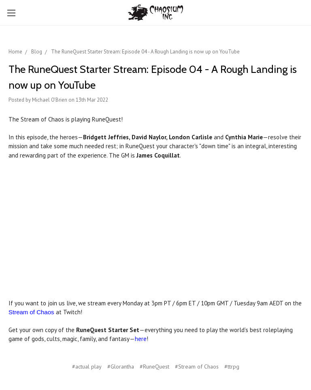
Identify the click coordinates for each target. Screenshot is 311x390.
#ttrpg (231, 366)
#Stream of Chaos (197, 366)
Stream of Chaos (31, 312)
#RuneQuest (154, 366)
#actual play (87, 366)
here (141, 339)
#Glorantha (120, 366)
